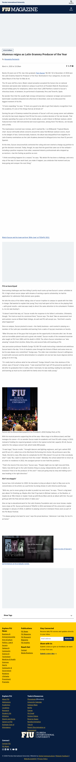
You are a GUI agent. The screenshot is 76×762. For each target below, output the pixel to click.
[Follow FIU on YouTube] (13, 749)
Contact (24, 650)
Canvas (30, 711)
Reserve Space (32, 719)
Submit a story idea (47, 654)
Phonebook (31, 699)
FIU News (24, 631)
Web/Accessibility (30, 759)
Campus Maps (32, 705)
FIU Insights (25, 643)
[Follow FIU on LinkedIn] (6, 749)
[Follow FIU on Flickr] (16, 749)
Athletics (5, 716)
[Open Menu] (71, 9)
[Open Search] (71, 3)
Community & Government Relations (7, 671)
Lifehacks (5, 676)
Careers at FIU (7, 722)
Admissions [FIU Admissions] (6, 702)
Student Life (6, 713)
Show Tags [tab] (8, 615)
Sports (4, 665)
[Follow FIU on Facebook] (8, 749)
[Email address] (51, 639)
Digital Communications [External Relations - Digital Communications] (47, 756)
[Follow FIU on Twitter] (11, 749)
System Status (32, 716)
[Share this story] (70, 66)
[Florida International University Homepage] (13, 2)
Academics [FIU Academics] (6, 705)
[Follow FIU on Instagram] (3, 749)
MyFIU (29, 708)
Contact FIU (6, 744)
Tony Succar (40, 73)
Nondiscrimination (34, 722)
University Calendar (34, 702)
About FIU (5, 699)
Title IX (30, 725)
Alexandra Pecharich (11, 59)
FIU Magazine (26, 634)
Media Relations (27, 653)
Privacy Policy (43, 759)
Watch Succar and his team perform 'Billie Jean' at (20, 237)
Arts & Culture (7, 50)
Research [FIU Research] (5, 711)
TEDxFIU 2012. (44, 237)
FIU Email (30, 713)
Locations (5, 708)
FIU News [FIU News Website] (5, 746)
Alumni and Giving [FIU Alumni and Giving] (8, 719)
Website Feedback (62, 756)
